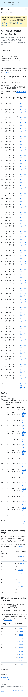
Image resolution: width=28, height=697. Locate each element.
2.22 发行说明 (21, 238)
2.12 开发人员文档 (24, 439)
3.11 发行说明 (21, 162)
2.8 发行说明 (21, 326)
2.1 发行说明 (21, 371)
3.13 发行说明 (21, 149)
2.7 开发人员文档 (24, 471)
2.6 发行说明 (21, 339)
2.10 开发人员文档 (24, 452)
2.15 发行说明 (21, 282)
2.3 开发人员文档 (24, 496)
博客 (7, 691)
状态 (19, 690)
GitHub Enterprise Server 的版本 (13, 77)
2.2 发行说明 (21, 364)
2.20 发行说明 (21, 250)
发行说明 (21, 628)
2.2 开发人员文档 (24, 503)
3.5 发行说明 (21, 200)
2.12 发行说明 (21, 301)
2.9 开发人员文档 (24, 458)
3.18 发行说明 (21, 117)
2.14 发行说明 (21, 288)
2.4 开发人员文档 (24, 490)
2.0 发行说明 (21, 377)
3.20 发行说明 (21, 105)
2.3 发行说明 (21, 358)
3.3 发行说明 (21, 212)
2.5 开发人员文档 (24, 484)
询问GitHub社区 (5, 677)
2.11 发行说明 (21, 307)
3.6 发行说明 (21, 193)
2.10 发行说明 (21, 314)
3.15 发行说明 (21, 136)
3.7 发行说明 (21, 187)
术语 (13, 690)
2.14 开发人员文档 (24, 427)
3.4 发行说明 (21, 206)
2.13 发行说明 (21, 295)
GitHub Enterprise (21, 91)
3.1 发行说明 (21, 225)
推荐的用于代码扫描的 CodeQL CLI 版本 (13, 531)
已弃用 (4, 393)
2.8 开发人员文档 (24, 465)
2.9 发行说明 (21, 320)
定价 (22, 690)
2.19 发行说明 (21, 257)
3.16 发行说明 (21, 130)
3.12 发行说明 (21, 155)
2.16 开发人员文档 (24, 414)
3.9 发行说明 (21, 174)
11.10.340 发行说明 (21, 385)
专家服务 (3, 691)
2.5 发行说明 (21, 345)
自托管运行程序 (8, 619)
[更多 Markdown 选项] (15, 51)
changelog (21, 556)
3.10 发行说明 (21, 168)
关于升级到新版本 (7, 72)
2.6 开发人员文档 (24, 477)
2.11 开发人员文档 (24, 446)
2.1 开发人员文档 (24, 509)
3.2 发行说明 (21, 219)
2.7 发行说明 (21, 333)
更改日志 (20, 566)
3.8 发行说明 (21, 181)
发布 (11, 12)
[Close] (24, 2)
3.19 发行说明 (21, 111)
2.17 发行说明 (21, 269)
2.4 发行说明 (21, 352)
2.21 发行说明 (21, 244)
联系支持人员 (5, 679)
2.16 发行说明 (21, 276)
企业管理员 (6, 12)
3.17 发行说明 (21, 124)
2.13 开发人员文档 (24, 433)
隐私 (16, 690)
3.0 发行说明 (21, 231)
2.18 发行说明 (21, 263)
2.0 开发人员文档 (24, 515)
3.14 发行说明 (21, 143)
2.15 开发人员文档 (24, 420)
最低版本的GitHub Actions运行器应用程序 (13, 599)
